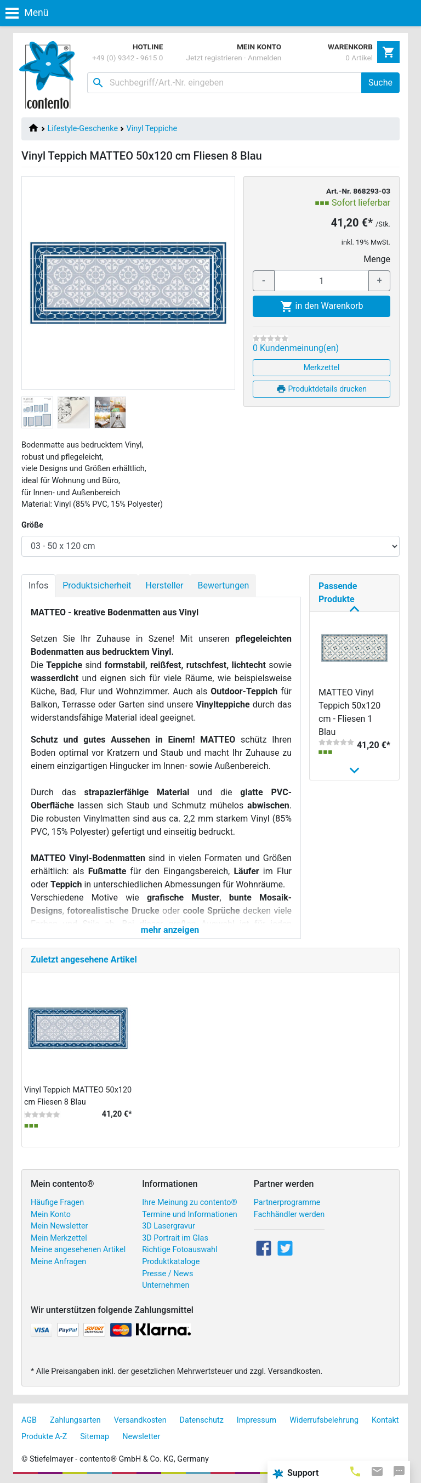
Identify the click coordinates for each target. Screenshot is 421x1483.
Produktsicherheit (96, 585)
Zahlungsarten (75, 1420)
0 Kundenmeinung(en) (296, 348)
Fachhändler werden (289, 1214)
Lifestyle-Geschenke (83, 128)
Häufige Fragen (57, 1202)
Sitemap (94, 1436)
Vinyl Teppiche (152, 128)
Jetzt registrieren (214, 57)
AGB (29, 1420)
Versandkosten (140, 1420)
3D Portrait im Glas (175, 1238)
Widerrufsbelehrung (324, 1420)
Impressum (256, 1420)
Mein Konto (51, 1214)
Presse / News (167, 1273)
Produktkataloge (171, 1261)
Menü (26, 12)
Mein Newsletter (59, 1226)
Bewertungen (223, 585)
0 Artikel (359, 57)
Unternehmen (165, 1285)
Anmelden (264, 57)
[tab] (355, 1471)
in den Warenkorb (321, 306)
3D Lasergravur (168, 1226)
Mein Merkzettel (59, 1238)
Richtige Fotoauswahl (179, 1249)
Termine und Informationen (189, 1214)
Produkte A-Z (44, 1436)
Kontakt (385, 1420)
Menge (376, 259)
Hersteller (164, 585)
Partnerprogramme (287, 1202)
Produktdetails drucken (321, 389)
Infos (38, 585)
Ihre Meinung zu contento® (189, 1202)
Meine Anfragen (58, 1261)
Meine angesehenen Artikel (78, 1249)
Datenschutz (202, 1420)
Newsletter (141, 1436)
